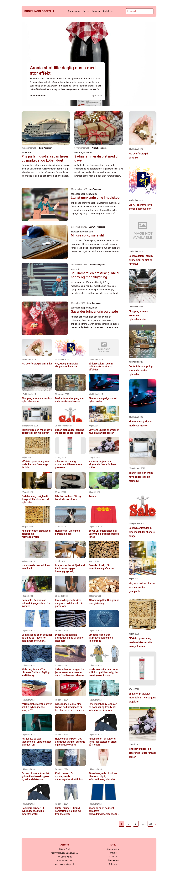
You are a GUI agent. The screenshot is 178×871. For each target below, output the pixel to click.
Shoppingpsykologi (88, 194)
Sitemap (113, 864)
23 (150, 823)
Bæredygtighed (78, 231)
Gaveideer (87, 152)
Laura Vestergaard (97, 227)
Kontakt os (107, 11)
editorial (78, 152)
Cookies (96, 11)
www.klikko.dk (67, 864)
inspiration (27, 152)
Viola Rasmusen (38, 95)
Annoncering (74, 11)
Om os (86, 11)
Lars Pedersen (45, 148)
